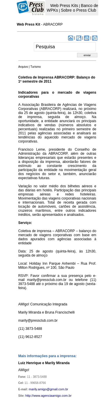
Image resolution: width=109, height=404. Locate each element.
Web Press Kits (64, 5)
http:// (29, 395)
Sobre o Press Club (78, 10)
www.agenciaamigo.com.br (52, 395)
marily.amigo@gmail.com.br (48, 389)
